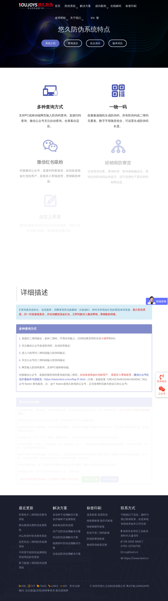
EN (92, 17)
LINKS (53, 586)
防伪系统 (70, 5)
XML (22, 586)
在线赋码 (115, 5)
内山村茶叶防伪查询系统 (33, 536)
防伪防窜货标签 (96, 539)
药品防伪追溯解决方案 (65, 537)
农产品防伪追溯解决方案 (67, 531)
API (63, 586)
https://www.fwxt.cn (135, 558)
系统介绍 (50, 43)
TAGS (42, 586)
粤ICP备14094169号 (137, 586)
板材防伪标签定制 (97, 545)
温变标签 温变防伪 (97, 514)
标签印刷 (131, 5)
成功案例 (100, 5)
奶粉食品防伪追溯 (63, 525)
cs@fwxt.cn (129, 552)
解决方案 (85, 5)
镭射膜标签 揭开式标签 (100, 520)
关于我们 (75, 17)
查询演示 (73, 43)
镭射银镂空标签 (96, 526)
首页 (57, 5)
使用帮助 (60, 17)
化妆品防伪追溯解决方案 (67, 554)
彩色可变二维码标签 (98, 533)
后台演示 (95, 43)
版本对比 (118, 43)
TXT (31, 586)
